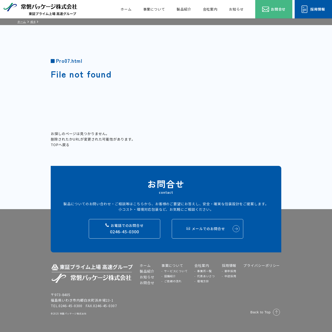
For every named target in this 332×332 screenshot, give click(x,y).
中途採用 (230, 276)
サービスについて (176, 271)
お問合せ (147, 282)
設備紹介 (170, 276)
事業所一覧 (204, 271)
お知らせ (236, 9)
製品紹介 (184, 9)
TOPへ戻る (60, 144)
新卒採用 (230, 271)
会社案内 (210, 9)
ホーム (126, 9)
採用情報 (229, 265)
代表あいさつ (206, 276)
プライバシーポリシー (261, 265)
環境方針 (203, 281)
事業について (154, 9)
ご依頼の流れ (173, 281)
